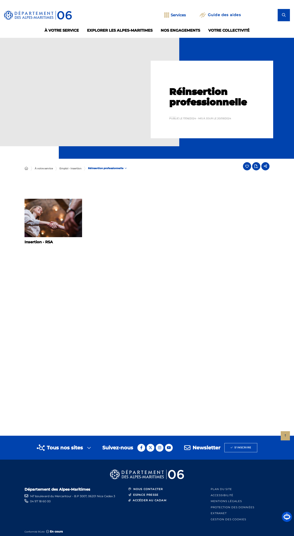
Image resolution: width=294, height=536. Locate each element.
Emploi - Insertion (70, 168)
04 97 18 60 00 (40, 501)
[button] (287, 517)
